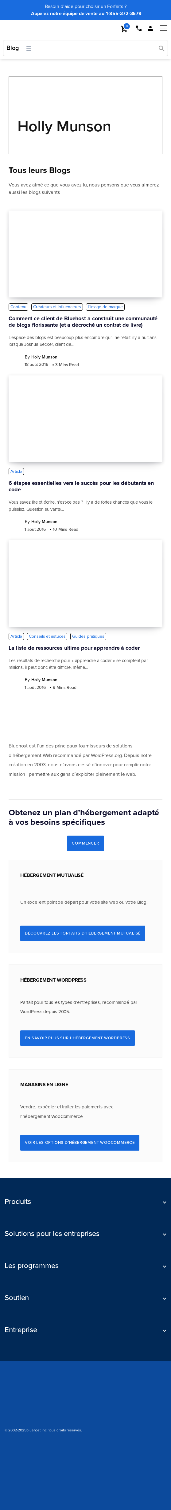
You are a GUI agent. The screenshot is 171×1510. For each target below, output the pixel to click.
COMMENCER (85, 843)
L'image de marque (105, 306)
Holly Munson (64, 126)
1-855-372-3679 (124, 13)
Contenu (18, 306)
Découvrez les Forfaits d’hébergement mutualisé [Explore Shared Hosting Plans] (83, 933)
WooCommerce (67, 1116)
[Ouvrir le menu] (29, 48)
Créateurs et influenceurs (57, 306)
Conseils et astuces (47, 636)
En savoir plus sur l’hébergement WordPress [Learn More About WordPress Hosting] (77, 1038)
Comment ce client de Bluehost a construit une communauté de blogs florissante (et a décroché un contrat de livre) (83, 321)
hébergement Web (32, 755)
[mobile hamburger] (162, 28)
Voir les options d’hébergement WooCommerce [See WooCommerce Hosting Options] (80, 1142)
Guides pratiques (88, 636)
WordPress (102, 755)
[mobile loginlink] (150, 29)
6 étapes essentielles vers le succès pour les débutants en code (81, 486)
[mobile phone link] (138, 29)
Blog (12, 48)
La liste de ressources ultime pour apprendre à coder (74, 648)
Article (16, 471)
